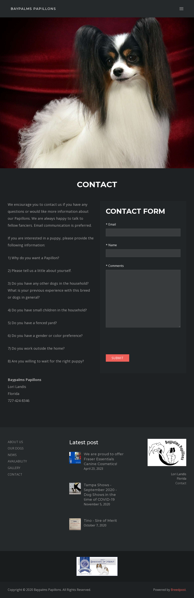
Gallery (14, 468)
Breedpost (178, 590)
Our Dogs (16, 448)
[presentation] (135, 340)
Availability (17, 461)
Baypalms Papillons (33, 9)
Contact (15, 474)
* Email (111, 224)
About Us (15, 442)
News (12, 455)
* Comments (115, 266)
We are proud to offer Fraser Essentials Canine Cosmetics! (104, 459)
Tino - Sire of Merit (100, 521)
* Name (111, 245)
